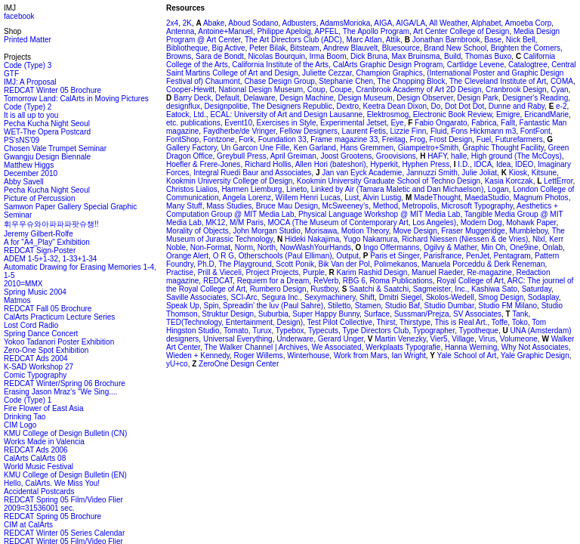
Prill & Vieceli (220, 272)
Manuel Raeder (437, 272)
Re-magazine (489, 272)
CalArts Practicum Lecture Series (59, 317)
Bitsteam (304, 48)
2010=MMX (23, 284)
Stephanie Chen (346, 81)
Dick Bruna (368, 56)
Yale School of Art (465, 355)
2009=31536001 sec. (39, 508)
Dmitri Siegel (400, 297)
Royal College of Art (470, 281)
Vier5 (438, 339)
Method (385, 206)
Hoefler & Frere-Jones (203, 164)
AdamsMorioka (345, 23)
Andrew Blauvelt (350, 48)
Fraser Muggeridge (472, 231)
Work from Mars (360, 355)
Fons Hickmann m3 (483, 131)
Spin (210, 305)
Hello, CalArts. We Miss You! (52, 483)
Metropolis (420, 206)
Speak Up (182, 305)
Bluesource (401, 48)
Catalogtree (528, 64)
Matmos (17, 300)
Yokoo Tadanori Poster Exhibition (59, 342)
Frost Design (451, 139)
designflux (183, 106)
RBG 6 (354, 281)
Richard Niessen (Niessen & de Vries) (465, 239)
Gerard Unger (341, 339)
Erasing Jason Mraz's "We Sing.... (60, 392)
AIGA (383, 23)
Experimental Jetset (353, 123)
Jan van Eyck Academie (360, 172)
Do (436, 106)
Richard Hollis (268, 164)
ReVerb (325, 281)
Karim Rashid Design (371, 272)
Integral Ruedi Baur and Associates (252, 172)
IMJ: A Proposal (30, 82)
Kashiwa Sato (494, 289)
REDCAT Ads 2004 (36, 358)
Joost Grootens (346, 156)
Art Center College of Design (461, 31)
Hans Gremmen (367, 148)
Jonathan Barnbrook (445, 40)
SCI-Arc (244, 297)
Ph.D (206, 264)
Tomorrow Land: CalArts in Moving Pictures (76, 98)
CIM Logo (20, 425)
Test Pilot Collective (339, 322)
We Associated (337, 347)
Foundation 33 (282, 139)
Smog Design (500, 297)
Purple (314, 272)
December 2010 (30, 173)
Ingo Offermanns (390, 247)
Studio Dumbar (449, 305)
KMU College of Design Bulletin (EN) (65, 475)
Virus (487, 339)
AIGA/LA (410, 23)
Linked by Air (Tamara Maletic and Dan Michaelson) (397, 189)
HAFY (435, 156)
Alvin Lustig (381, 197)
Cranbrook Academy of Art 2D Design (418, 89)
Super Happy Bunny (325, 314)
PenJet (477, 256)
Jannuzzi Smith (432, 172)
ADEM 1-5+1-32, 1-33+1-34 (50, 259)
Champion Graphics (389, 73)
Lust (351, 197)
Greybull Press (242, 156)
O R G (223, 256)
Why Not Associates (535, 347)
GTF (11, 74)
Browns (178, 56)
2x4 (172, 23)
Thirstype (415, 322)
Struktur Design (228, 314)
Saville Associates (196, 297)
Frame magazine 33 (344, 139)
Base (492, 40)
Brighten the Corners (525, 48)
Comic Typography (35, 375)
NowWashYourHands (315, 247)
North (267, 247)
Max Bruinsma (416, 56)
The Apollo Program (376, 31)
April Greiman (293, 156)
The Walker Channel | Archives (255, 347)
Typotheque (478, 330)
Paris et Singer (393, 256)
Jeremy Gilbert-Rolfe (38, 234)
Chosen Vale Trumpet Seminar (55, 148)
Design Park (477, 98)
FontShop (182, 139)
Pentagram (512, 256)
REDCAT (218, 281)
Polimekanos (395, 264)
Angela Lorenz (247, 197)
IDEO (524, 164)
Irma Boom (328, 56)
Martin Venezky (399, 339)
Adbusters (299, 23)
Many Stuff (184, 206)
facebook (19, 16)
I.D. (463, 164)
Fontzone (219, 139)
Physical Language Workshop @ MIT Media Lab (379, 214)
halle (459, 156)
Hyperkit (384, 164)
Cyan (559, 89)
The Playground (245, 264)
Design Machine (306, 98)
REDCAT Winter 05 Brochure (52, 90)
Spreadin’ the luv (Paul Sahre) (273, 305)
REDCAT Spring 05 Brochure (52, 516)
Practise (179, 272)
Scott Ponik (295, 264)
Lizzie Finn (408, 131)
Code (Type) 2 (27, 107)
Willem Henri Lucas (308, 197)
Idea (503, 164)
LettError (556, 181)
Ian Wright (408, 355)
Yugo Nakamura (371, 239)
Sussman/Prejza (421, 314)
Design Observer (424, 98)
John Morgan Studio (267, 231)
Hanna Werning (471, 347)
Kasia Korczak (509, 181)
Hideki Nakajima (310, 239)
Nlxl (538, 239)
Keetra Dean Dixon (395, 106)
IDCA (483, 164)
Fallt (508, 123)
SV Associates (477, 314)
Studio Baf (402, 305)
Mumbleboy (528, 231)
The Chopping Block (411, 81)
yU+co (177, 364)
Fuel (484, 139)
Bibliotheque (187, 48)
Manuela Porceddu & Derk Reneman (483, 264)
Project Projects (271, 272)
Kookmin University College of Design (229, 181)
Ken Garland (315, 148)
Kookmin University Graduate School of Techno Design (388, 181)
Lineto (296, 189)
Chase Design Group (279, 81)
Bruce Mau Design (287, 206)
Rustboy (324, 289)
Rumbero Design (278, 289)
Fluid (438, 131)
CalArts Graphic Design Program (388, 64)
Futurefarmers (519, 139)
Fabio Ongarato (439, 123)
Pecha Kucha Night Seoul (47, 123)
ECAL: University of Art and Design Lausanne (286, 114)
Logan (498, 189)
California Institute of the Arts (280, 64)
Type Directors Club (375, 330)
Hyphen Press (425, 164)
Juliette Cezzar (327, 73)
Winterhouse (308, 355)
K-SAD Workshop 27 (38, 367)
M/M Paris (247, 222)
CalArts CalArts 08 (35, 458)
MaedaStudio (486, 197)
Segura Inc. (280, 297)
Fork (246, 139)
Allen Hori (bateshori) (330, 164)
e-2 (560, 106)
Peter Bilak (267, 48)
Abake (213, 23)
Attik (393, 40)
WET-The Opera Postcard (47, 132)
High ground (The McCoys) (516, 156)
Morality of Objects (197, 231)
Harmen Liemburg (251, 189)
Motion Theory (365, 231)
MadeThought (436, 197)
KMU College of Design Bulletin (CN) (65, 433)
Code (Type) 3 (27, 65)
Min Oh (493, 247)
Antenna (180, 31)
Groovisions (396, 156)
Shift (367, 297)
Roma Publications (400, 281)
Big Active (228, 48)
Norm (244, 247)
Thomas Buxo (488, 56)
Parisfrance (443, 256)
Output (347, 256)
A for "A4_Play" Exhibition (47, 242)
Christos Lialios (192, 189)
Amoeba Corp (528, 23)
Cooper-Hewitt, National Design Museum (234, 89)
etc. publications (193, 123)
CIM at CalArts (28, 525)
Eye (396, 123)
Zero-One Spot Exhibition (46, 350)
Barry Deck (191, 98)
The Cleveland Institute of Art (497, 81)
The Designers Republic (291, 106)
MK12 (215, 222)
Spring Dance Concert (41, 333)
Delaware (259, 98)
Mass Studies (228, 206)
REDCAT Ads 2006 (36, 450)
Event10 (238, 123)
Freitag (394, 139)
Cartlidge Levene (475, 64)
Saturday (536, 289)
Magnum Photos (541, 197)
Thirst (386, 322)
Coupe (340, 89)
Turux (261, 330)
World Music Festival (38, 466)
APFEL (327, 31)
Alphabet (486, 23)
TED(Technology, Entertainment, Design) (234, 322)
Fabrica (483, 123)
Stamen (368, 305)
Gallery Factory (191, 148)
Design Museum (365, 98)
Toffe (500, 322)
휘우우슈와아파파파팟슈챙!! (51, 224)
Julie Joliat (479, 172)
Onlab (552, 247)
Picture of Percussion (40, 198)
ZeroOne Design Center (237, 364)
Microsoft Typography (477, 206)
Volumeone (519, 339)
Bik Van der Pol (343, 264)
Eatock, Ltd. (186, 114)
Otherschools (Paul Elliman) (285, 256)
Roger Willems (258, 355)
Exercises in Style (286, 123)
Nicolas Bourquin (276, 56)
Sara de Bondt (220, 56)
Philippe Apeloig (283, 31)
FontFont (535, 131)
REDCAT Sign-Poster (40, 250)
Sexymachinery (330, 297)
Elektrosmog (388, 114)
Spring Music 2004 (35, 292)
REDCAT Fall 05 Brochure (47, 308)
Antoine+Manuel (225, 31)
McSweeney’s (345, 206)
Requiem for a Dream (273, 281)
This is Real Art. (460, 322)
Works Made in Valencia (44, 441)
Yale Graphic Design (535, 355)
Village (463, 339)
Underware (294, 339)
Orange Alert (187, 256)
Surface (377, 314)
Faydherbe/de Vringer (239, 131)
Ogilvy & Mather (450, 247)
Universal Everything (238, 339)
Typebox (290, 330)
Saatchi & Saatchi (378, 289)
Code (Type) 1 (27, 400)
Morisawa (320, 231)
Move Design (415, 231)
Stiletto (339, 305)
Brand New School (455, 48)
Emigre (508, 114)
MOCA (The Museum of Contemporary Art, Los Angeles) (362, 222)
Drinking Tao (24, 417)
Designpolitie (226, 106)
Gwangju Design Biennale (47, 157)
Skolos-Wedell (450, 297)
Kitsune (544, 172)
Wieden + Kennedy (198, 355)
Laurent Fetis (364, 131)
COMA (562, 81)
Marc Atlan (363, 40)
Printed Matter (27, 40)
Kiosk (517, 172)
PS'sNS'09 (21, 140)
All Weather (448, 23)
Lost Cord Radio (31, 325)
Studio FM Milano (507, 305)
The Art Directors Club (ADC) (293, 40)
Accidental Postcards (39, 491)
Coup (316, 89)
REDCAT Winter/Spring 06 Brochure (64, 383)
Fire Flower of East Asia (44, 408)
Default (227, 98)
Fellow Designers (308, 131)
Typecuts (323, 330)
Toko (520, 322)
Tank (520, 314)
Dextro (348, 106)
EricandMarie (546, 114)
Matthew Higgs (29, 165)
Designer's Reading (535, 98)
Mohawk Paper (531, 222)
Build (452, 56)
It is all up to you (31, 115)
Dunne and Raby (517, 106)
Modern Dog (481, 222)
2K (187, 23)
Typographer (434, 330)
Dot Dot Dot (464, 106)
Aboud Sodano (253, 23)
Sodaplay (543, 297)
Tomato (236, 330)
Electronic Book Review (452, 114)
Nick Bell (520, 40)
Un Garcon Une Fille (255, 148)
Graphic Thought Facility (503, 148)
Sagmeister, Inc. (440, 289)
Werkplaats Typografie (403, 347)
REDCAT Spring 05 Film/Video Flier (63, 500)
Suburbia (273, 314)
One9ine (524, 247)
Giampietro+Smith (428, 148)
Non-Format (210, 247)
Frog (417, 139)
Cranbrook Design (516, 89)
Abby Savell (24, 182)
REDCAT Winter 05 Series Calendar (64, 533)
